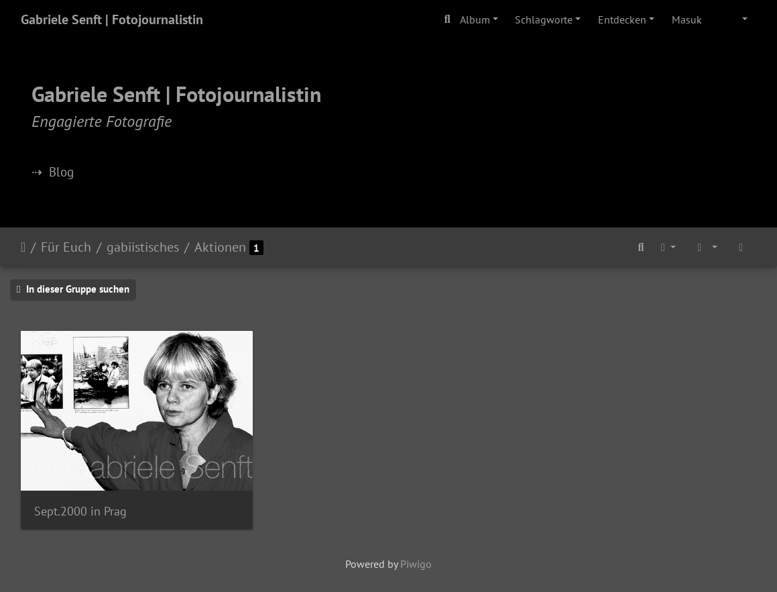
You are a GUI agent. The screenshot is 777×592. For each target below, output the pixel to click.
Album (475, 19)
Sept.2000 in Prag (80, 511)
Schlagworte (544, 19)
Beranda (23, 247)
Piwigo (416, 564)
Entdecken (622, 19)
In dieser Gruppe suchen (73, 289)
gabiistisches (143, 247)
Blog (61, 171)
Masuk (687, 19)
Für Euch (66, 247)
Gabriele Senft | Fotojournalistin (112, 19)
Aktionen (220, 247)
